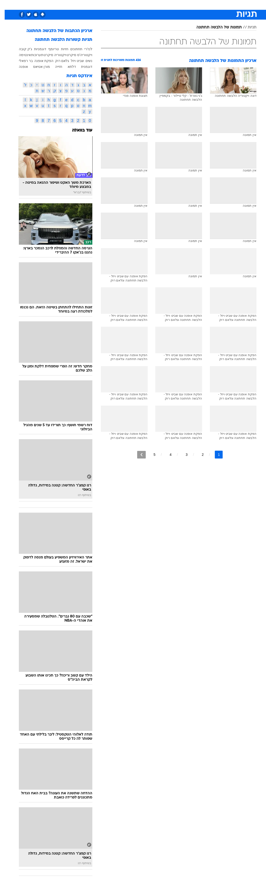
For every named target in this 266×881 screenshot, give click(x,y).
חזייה (54, 67)
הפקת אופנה (39, 61)
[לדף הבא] (137, 455)
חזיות (60, 49)
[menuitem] (208, 4)
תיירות (112, 4)
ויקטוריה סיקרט (50, 55)
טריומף (49, 49)
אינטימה (20, 55)
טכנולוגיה (95, 4)
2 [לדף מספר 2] (198, 455)
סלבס (167, 4)
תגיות (247, 27)
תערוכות (32, 55)
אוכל (142, 4)
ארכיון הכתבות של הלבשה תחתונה (55, 31)
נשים (84, 61)
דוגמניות (35, 49)
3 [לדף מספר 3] (182, 455)
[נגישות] (7, 4)
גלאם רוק (57, 61)
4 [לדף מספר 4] (166, 455)
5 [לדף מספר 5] (150, 455)
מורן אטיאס (36, 67)
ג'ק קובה (20, 49)
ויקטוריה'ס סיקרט (75, 55)
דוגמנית (82, 67)
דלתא (67, 67)
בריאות (128, 4)
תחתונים (72, 49)
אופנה (79, 4)
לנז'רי (84, 49)
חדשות (211, 4)
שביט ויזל (72, 61)
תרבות (181, 4)
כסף (154, 4)
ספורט (195, 4)
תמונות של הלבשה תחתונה (214, 27)
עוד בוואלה (77, 130)
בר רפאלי (21, 61)
